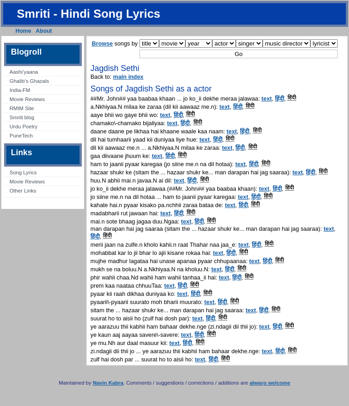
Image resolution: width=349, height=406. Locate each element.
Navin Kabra (108, 383)
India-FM (20, 90)
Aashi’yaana (24, 72)
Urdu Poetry (23, 126)
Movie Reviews (27, 99)
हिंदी (279, 98)
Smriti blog (22, 117)
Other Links (23, 190)
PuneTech (21, 135)
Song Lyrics (23, 172)
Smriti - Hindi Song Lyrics (88, 13)
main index (128, 76)
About (44, 31)
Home (23, 31)
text (266, 98)
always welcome (269, 383)
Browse (102, 43)
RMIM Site (22, 108)
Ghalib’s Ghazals (29, 81)
